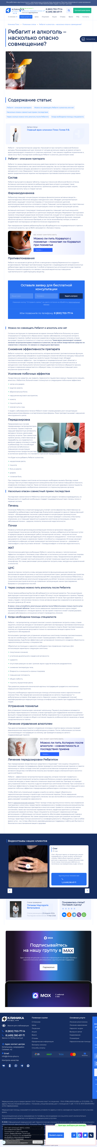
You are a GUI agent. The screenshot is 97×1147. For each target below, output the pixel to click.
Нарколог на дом (76, 1028)
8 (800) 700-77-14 (54, 9)
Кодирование (75, 1035)
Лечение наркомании (78, 1025)
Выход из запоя (76, 1032)
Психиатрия (74, 1038)
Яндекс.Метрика (15, 1133)
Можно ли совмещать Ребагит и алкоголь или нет (54, 108)
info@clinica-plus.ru (10, 1056)
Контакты (85, 16)
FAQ (77, 16)
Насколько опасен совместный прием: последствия (27, 112)
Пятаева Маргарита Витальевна (37, 906)
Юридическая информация (43, 1041)
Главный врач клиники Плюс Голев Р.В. (48, 129)
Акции (54, 16)
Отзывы (62, 16)
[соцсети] (3, 1066)
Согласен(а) (38, 1142)
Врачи (71, 16)
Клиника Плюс (14, 24)
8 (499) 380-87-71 (54, 11)
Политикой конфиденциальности (13, 1140)
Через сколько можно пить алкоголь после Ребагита (27, 117)
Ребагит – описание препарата (19, 108)
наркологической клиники (24, 803)
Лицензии (45, 16)
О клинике (12, 16)
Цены (37, 16)
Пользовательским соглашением (16, 1142)
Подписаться (48, 967)
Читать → (39, 250)
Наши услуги (25, 16)
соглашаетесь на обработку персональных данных (17, 1136)
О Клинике (36, 1022)
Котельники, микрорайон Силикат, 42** (32, 11)
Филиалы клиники (39, 1045)
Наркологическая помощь (80, 1041)
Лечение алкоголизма (78, 1022)
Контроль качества (10, 1060)
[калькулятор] (88, 39)
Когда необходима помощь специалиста (68, 117)
